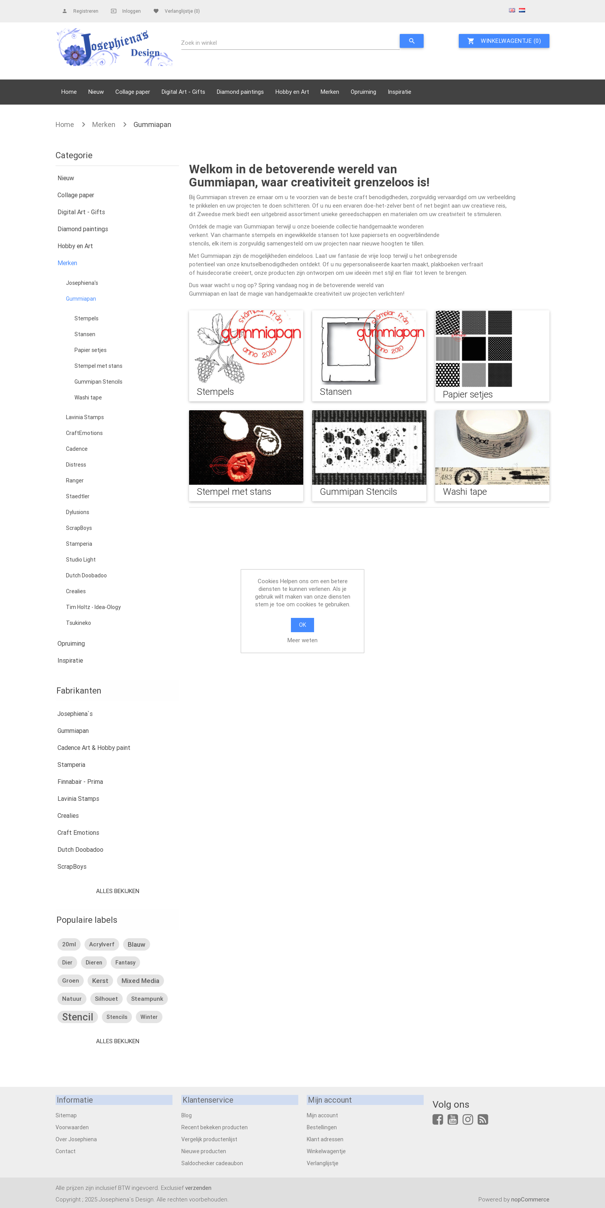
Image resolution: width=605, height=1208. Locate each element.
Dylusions (77, 512)
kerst (100, 980)
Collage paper (132, 91)
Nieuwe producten (203, 1150)
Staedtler (78, 496)
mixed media (140, 980)
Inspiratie (399, 91)
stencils (116, 1016)
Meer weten (302, 640)
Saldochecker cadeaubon (212, 1162)
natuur (72, 998)
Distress (76, 464)
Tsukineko (78, 622)
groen (70, 980)
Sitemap (66, 1115)
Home (69, 91)
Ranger (75, 480)
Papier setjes (90, 350)
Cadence (77, 448)
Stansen (84, 334)
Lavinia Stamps (85, 417)
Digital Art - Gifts (183, 91)
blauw (136, 944)
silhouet (106, 998)
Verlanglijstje (322, 1162)
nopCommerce (530, 1199)
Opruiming (363, 91)
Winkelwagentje (326, 1150)
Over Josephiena (76, 1138)
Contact (66, 1150)
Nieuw (96, 91)
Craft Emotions (78, 832)
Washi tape (88, 397)
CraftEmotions (84, 433)
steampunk (147, 998)
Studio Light (81, 559)
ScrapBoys (79, 527)
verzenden (198, 1187)
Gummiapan (152, 124)
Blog (186, 1115)
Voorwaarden (72, 1126)
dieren (94, 962)
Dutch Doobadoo (86, 575)
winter (149, 1016)
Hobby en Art (292, 91)
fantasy (125, 962)
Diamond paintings (240, 91)
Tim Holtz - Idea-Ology (93, 607)
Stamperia (79, 543)
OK (302, 624)
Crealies (76, 591)
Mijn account (322, 1115)
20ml (69, 944)
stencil (77, 1017)
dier (67, 962)
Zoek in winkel (199, 42)
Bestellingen (322, 1126)
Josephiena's (82, 282)
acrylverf (102, 944)
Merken (330, 91)
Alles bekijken (117, 891)
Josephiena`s (75, 713)
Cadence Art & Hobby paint (93, 747)
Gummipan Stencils (98, 381)
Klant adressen (325, 1138)
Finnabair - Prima (80, 781)
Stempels (86, 318)
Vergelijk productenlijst (209, 1138)
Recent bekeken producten (214, 1126)
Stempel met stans (98, 365)
